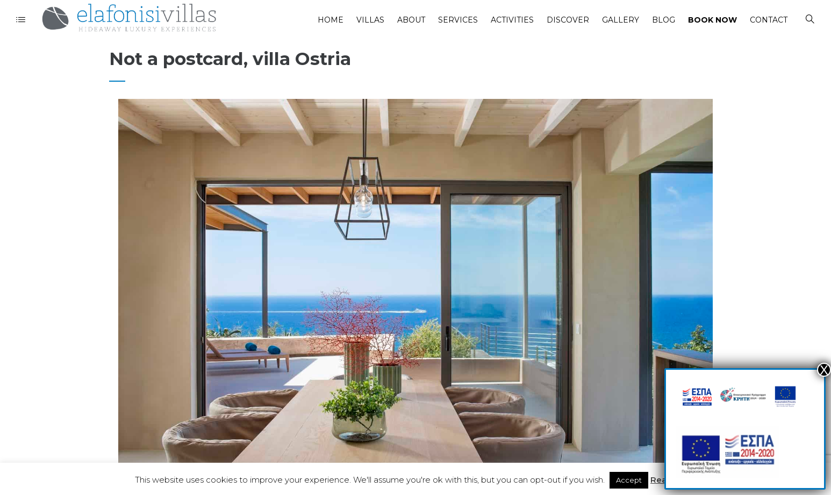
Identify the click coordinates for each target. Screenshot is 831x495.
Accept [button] (629, 480)
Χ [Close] (824, 370)
